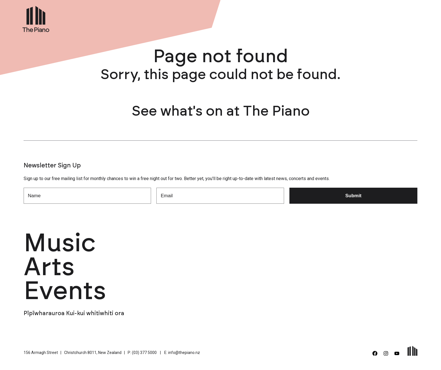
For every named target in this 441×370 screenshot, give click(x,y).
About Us (335, 18)
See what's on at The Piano (221, 111)
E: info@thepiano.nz (182, 352)
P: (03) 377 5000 (142, 352)
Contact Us (393, 18)
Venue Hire (304, 18)
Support (363, 18)
